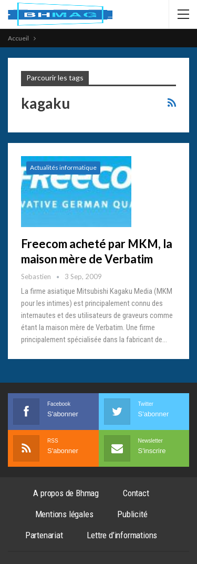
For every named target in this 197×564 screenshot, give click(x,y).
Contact (136, 493)
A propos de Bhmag (66, 493)
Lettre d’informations (122, 535)
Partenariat (44, 535)
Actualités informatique (63, 167)
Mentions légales (64, 514)
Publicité (132, 514)
